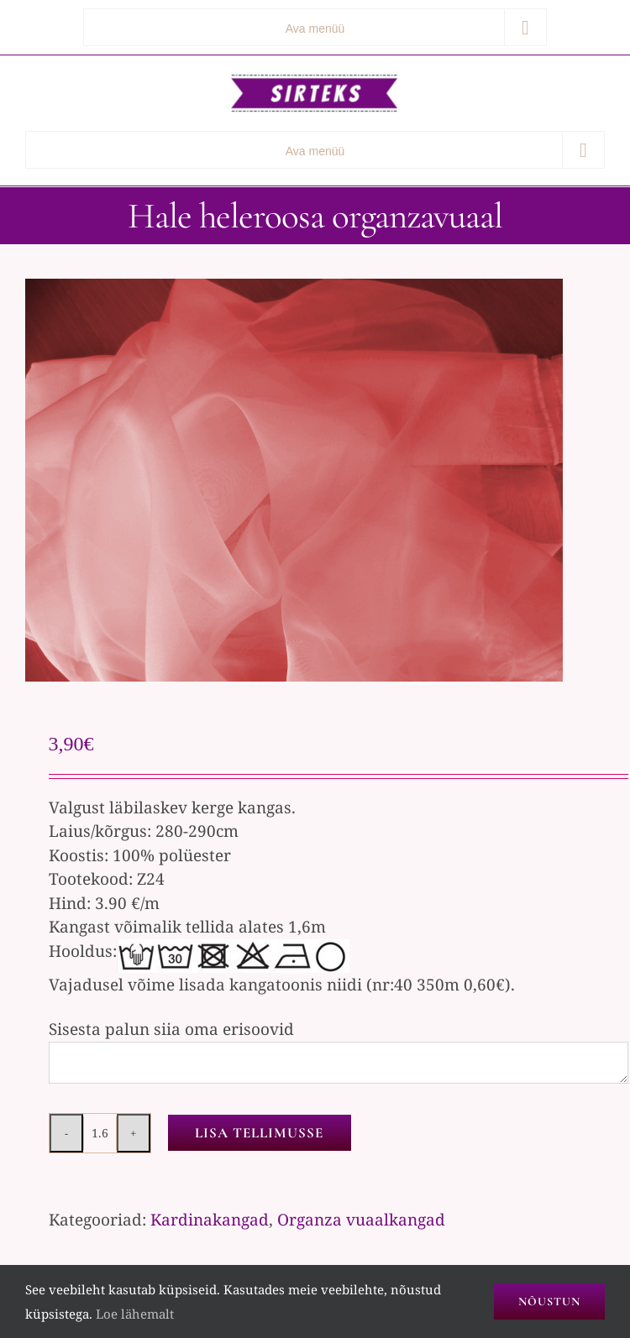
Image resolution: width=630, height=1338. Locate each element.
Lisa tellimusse (259, 1133)
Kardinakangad (209, 1220)
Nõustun (549, 1301)
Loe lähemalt (135, 1313)
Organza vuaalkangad (361, 1220)
